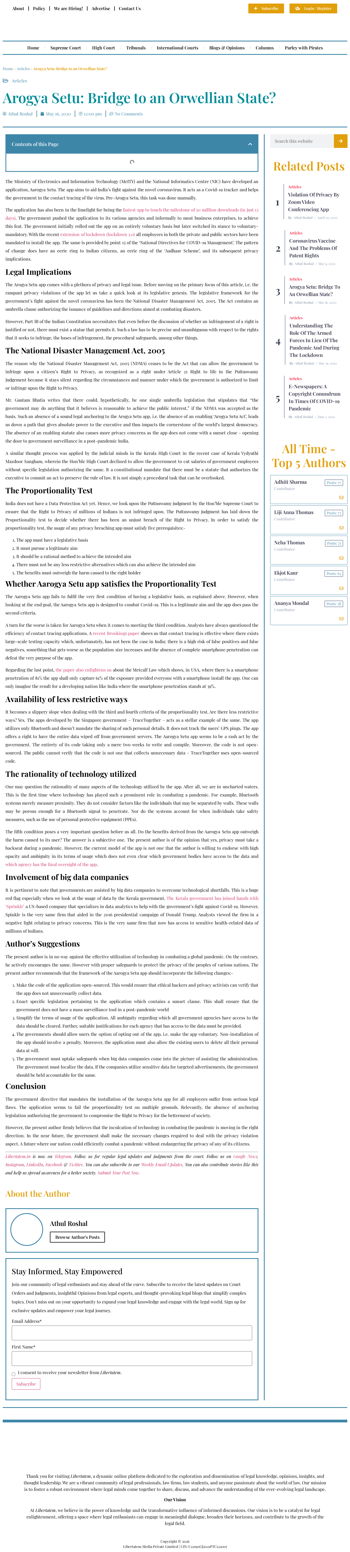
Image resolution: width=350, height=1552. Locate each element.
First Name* (23, 1347)
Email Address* (27, 1321)
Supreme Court (65, 47)
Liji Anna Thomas (294, 513)
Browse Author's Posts (77, 1237)
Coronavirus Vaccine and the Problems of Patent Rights (313, 248)
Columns (265, 47)
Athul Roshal (303, 217)
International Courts (177, 47)
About (18, 8)
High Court (103, 47)
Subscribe (26, 1384)
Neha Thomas (289, 543)
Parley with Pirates (304, 47)
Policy (39, 8)
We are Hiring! (68, 8)
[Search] (341, 141)
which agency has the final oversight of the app (51, 864)
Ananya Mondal (291, 605)
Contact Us (130, 8)
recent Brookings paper (117, 633)
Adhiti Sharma (290, 482)
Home (33, 47)
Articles (23, 68)
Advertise (101, 8)
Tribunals (136, 47)
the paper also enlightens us (83, 670)
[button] (250, 144)
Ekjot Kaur (286, 574)
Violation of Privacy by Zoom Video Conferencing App (313, 202)
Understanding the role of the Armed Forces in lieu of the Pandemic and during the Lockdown (314, 340)
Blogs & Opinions (227, 47)
